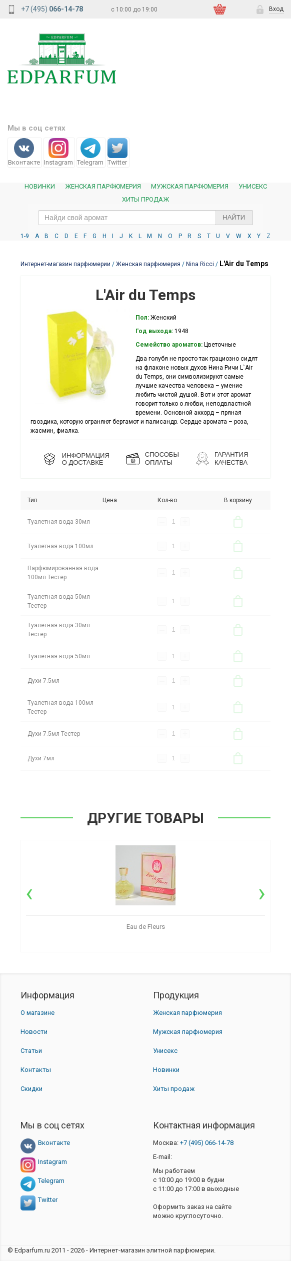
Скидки (31, 1088)
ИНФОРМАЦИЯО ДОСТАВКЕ (86, 459)
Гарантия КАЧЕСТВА (231, 458)
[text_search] (145, 217)
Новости (34, 1031)
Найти (233, 217)
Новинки (39, 186)
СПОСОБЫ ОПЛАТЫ (162, 458)
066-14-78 (207, 1142)
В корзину (238, 522)
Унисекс (252, 186)
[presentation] (29, 892)
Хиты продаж (145, 199)
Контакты (35, 1069)
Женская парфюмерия (187, 1012)
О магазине (37, 1012)
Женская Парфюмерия (103, 186)
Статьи (31, 1050)
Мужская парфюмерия (189, 186)
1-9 (24, 236)
